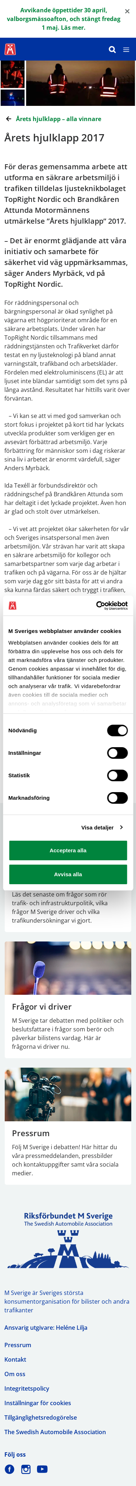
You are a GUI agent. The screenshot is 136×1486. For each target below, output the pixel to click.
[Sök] (112, 49)
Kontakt (15, 1359)
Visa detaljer (97, 827)
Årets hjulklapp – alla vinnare (58, 119)
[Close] (127, 10)
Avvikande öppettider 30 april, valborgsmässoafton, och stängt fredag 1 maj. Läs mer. (63, 19)
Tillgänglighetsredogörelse (40, 1417)
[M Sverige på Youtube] (42, 1469)
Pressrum (17, 1345)
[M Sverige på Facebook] (9, 1469)
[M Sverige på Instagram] (26, 1469)
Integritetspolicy (26, 1388)
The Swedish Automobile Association (55, 1432)
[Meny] (126, 49)
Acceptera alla (68, 850)
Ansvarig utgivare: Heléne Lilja (45, 1328)
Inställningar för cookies (37, 1403)
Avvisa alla (68, 874)
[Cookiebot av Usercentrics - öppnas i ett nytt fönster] (97, 605)
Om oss (14, 1374)
